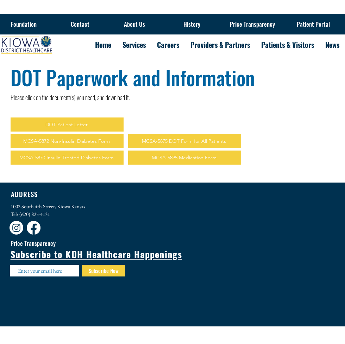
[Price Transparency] (252, 24)
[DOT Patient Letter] (67, 124)
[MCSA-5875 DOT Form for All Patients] (184, 141)
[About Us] (134, 24)
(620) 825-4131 (34, 214)
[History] (192, 24)
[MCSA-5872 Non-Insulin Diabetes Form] (67, 141)
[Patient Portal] (313, 24)
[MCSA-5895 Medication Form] (184, 158)
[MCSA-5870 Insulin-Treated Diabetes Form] (67, 158)
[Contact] (80, 24)
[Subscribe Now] (103, 270)
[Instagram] (16, 228)
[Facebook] (33, 228)
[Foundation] (23, 24)
